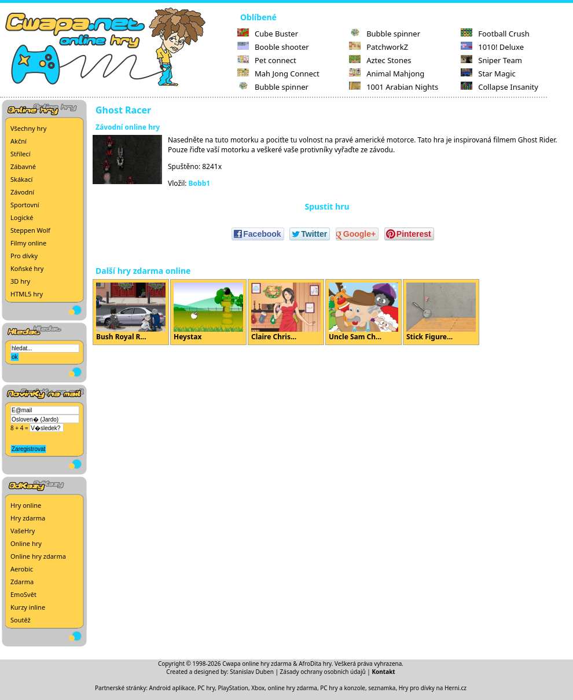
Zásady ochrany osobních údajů (323, 672)
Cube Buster (267, 33)
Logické (21, 217)
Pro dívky (24, 255)
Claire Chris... (286, 312)
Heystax (208, 312)
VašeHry (22, 530)
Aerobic (21, 569)
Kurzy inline (27, 607)
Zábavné (23, 166)
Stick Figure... (441, 312)
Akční (18, 141)
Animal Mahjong (386, 73)
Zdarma (22, 581)
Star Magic (488, 73)
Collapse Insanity (499, 87)
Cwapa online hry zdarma (257, 663)
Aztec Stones (380, 60)
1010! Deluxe (492, 47)
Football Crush (495, 33)
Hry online (25, 505)
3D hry (20, 281)
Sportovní (24, 204)
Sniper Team (491, 60)
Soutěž (20, 619)
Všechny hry (28, 128)
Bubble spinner (272, 87)
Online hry (26, 543)
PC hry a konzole (342, 688)
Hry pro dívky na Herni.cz (433, 688)
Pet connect (266, 60)
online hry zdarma (292, 688)
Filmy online (28, 243)
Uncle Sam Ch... (363, 312)
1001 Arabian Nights (393, 87)
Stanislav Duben (252, 672)
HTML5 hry (26, 293)
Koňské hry (26, 268)
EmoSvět (23, 594)
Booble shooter (273, 47)
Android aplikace (171, 688)
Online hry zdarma (38, 556)
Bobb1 (200, 183)
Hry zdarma (27, 518)
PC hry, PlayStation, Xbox (231, 688)
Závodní (22, 192)
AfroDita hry (315, 663)
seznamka (381, 688)
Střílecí (20, 153)
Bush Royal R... (131, 312)
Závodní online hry (127, 127)
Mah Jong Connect (278, 73)
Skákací (21, 179)
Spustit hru (326, 206)
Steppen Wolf (30, 230)
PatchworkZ (378, 47)
